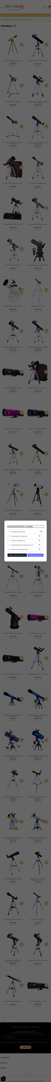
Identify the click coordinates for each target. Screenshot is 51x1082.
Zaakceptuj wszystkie (35, 555)
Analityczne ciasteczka (18, 540)
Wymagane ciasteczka (18, 531)
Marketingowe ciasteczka (19, 536)
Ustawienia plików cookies (20, 526)
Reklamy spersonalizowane (19, 549)
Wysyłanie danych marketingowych (22, 545)
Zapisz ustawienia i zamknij (17, 555)
